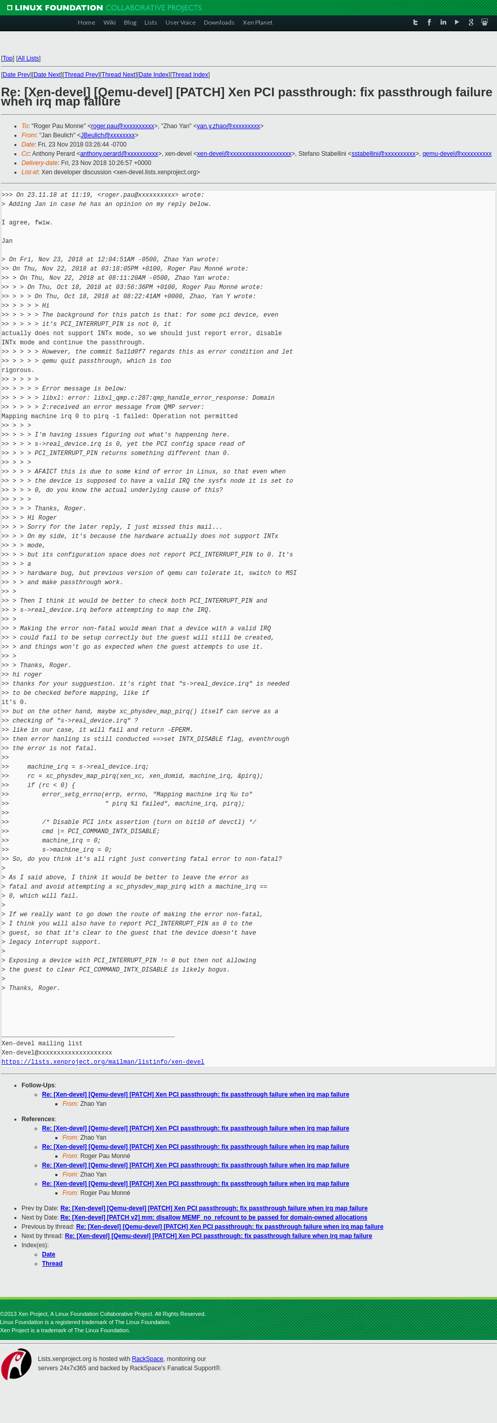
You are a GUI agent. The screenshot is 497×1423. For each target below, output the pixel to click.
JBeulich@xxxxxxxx (108, 135)
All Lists (28, 58)
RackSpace (147, 1359)
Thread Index (190, 74)
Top (7, 58)
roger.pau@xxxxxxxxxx (122, 126)
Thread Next (118, 74)
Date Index (154, 74)
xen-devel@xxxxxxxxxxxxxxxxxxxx (244, 153)
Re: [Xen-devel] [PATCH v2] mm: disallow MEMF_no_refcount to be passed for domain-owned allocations (213, 1217)
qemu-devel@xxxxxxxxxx (457, 153)
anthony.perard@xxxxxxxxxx (119, 153)
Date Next (46, 74)
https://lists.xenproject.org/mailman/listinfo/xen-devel (103, 1062)
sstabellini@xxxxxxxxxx (383, 153)
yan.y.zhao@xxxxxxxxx (228, 126)
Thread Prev (81, 74)
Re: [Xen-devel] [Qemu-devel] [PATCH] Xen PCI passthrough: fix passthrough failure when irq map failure (195, 1094)
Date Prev (16, 74)
